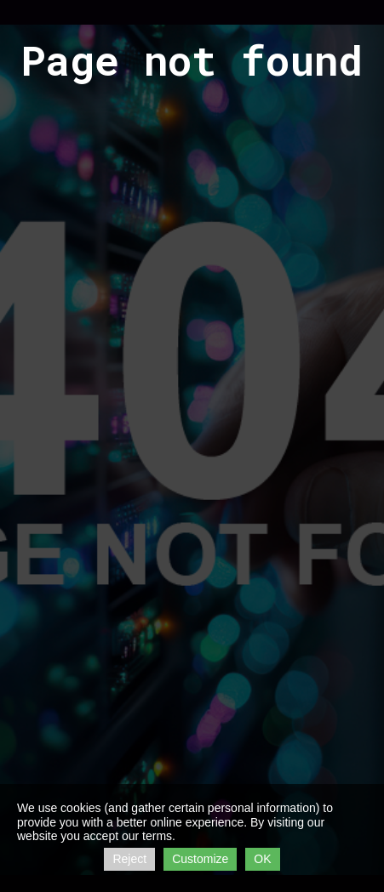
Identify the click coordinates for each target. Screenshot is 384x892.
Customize (200, 859)
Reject (129, 859)
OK (262, 859)
